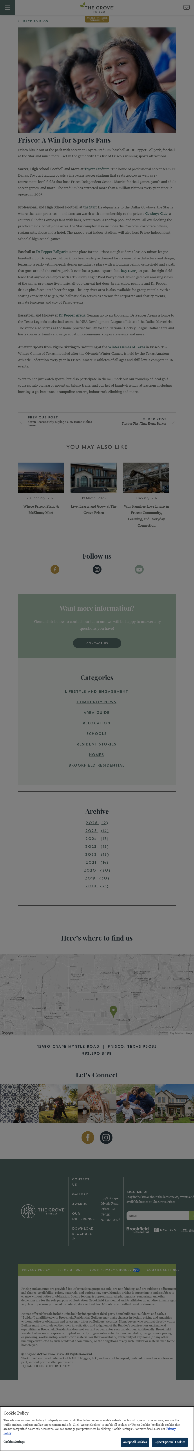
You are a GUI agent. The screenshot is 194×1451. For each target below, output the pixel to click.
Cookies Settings (14, 1442)
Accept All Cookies (135, 1442)
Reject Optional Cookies (169, 1442)
